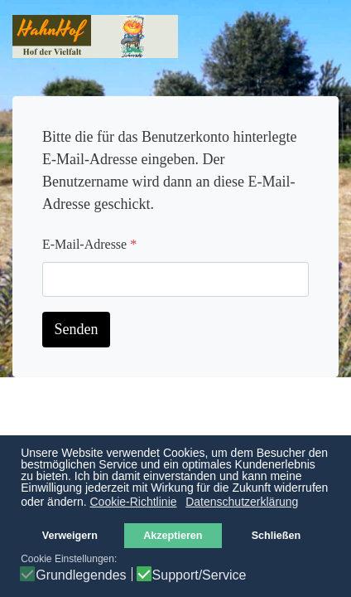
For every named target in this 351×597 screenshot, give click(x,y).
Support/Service (199, 575)
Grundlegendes (81, 575)
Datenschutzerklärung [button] (241, 501)
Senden (77, 329)
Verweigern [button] (70, 535)
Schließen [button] (276, 535)
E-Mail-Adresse (89, 245)
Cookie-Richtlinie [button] (132, 501)
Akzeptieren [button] (172, 535)
